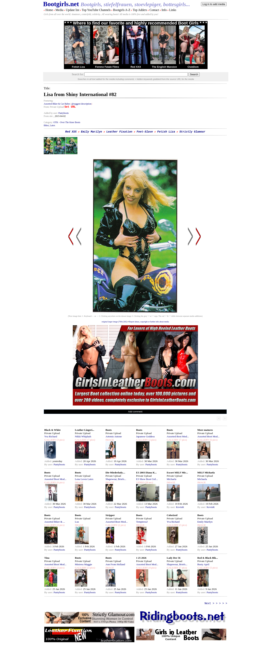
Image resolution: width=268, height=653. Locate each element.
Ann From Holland (115, 564)
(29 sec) (148, 482)
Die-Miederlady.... (115, 472)
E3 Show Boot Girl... (147, 479)
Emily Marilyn (91, 131)
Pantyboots (63, 113)
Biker (46, 125)
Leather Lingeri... (84, 429)
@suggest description (81, 103)
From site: (48, 116)
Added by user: (51, 113)
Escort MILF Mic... (177, 472)
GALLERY (50, 439)
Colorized (172, 515)
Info (164, 10)
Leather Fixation (119, 131)
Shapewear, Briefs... (116, 479)
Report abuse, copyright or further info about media (149, 322)
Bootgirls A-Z (121, 10)
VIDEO (140, 482)
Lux (77, 521)
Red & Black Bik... (207, 557)
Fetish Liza (78, 66)
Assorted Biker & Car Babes (57, 103)
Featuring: (48, 100)
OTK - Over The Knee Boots (66, 122)
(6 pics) (213, 439)
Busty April (203, 564)
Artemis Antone (114, 436)
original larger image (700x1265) (114, 322)
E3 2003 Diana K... (146, 472)
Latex (52, 125)
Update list (72, 10)
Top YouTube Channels (96, 10)
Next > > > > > (215, 603)
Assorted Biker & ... (54, 521)
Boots (109, 429)
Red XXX (136, 66)
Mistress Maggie (83, 564)
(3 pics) (60, 439)
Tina (46, 557)
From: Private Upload (54, 107)
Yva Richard (50, 436)
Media (59, 10)
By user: (49, 464)
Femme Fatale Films (107, 66)
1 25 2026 (141, 557)
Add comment (135, 411)
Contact (154, 10)
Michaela (171, 479)
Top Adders (140, 10)
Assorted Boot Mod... (178, 436)
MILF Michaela (206, 472)
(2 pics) (152, 439)
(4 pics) (152, 567)
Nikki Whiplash (83, 436)
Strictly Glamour (192, 131)
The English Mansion (164, 66)
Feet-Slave (145, 131)
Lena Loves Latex (84, 479)
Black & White (52, 429)
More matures (205, 429)
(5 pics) (213, 567)
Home (49, 10)
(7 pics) (91, 439)
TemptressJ (142, 521)
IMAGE (110, 439)
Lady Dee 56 (173, 557)
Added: (48, 461)
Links (172, 10)
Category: (48, 122)
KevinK (180, 507)
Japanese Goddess (145, 436)
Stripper (110, 515)
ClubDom (193, 66)
